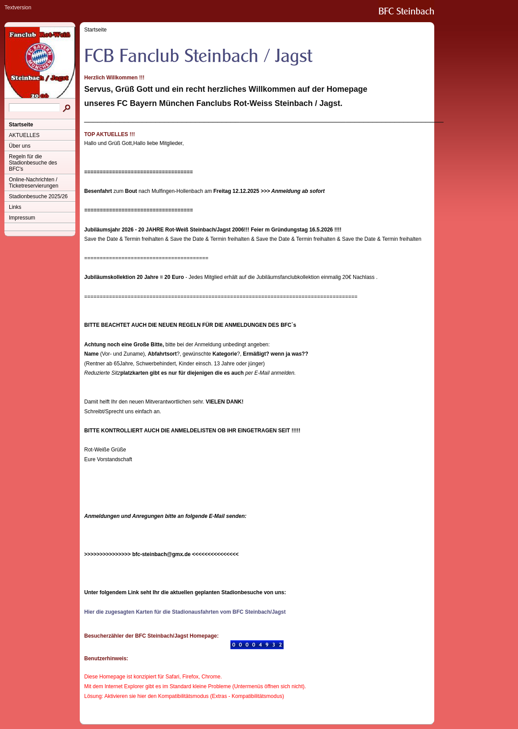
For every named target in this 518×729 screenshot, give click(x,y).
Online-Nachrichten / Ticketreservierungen (33, 182)
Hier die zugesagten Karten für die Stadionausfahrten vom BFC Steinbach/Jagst (185, 612)
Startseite (21, 125)
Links (15, 207)
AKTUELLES (24, 135)
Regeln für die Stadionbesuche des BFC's (33, 162)
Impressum (22, 218)
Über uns (20, 146)
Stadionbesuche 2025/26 (38, 196)
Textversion (17, 7)
